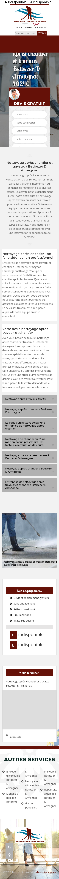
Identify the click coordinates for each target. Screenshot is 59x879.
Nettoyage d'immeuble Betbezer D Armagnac (31, 789)
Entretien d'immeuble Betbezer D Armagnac (12, 780)
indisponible (15, 2)
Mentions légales (46, 872)
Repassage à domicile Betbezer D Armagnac (50, 798)
